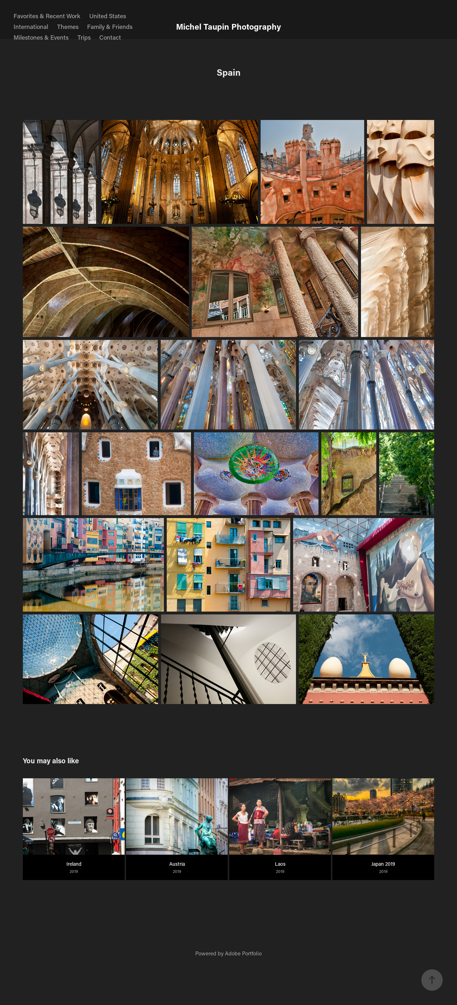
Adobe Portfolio (243, 953)
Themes (68, 26)
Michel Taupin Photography (228, 26)
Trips (84, 37)
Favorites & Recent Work (47, 16)
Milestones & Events (41, 37)
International (31, 26)
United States (107, 16)
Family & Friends (109, 26)
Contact (110, 37)
